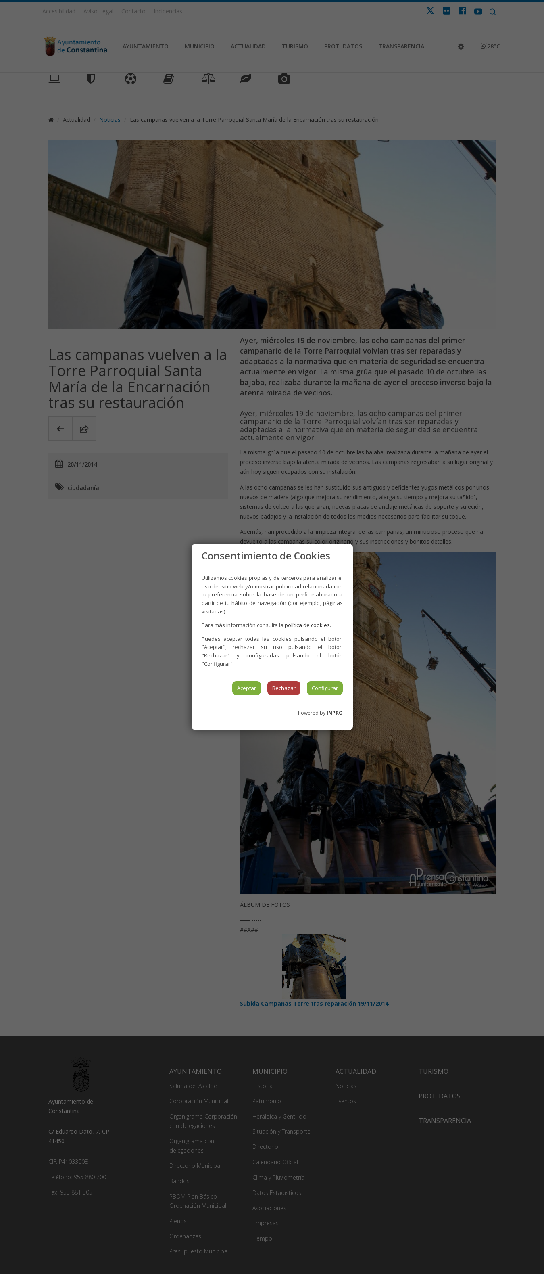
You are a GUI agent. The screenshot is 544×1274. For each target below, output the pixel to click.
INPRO (335, 712)
